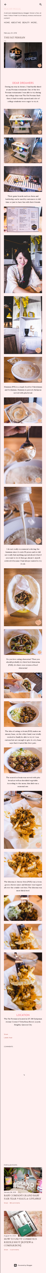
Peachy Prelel (12, 8)
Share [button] (6, 1034)
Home (7, 22)
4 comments (14, 1250)
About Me (16, 22)
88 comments (15, 1203)
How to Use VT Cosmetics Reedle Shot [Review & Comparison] (20, 1242)
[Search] (40, 3)
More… (34, 22)
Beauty (26, 22)
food (10, 1038)
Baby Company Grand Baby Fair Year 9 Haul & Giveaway (22, 1197)
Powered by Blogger (23, 1265)
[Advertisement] (23, 1134)
